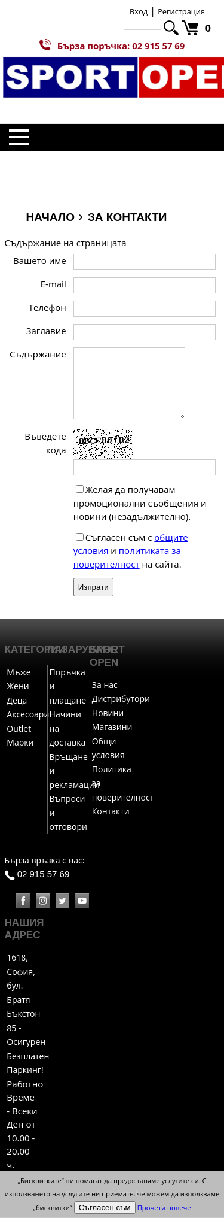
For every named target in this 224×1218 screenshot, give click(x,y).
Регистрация (181, 11)
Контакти (111, 811)
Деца (17, 701)
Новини (108, 713)
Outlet (19, 729)
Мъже (18, 672)
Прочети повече (164, 1207)
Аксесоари (28, 714)
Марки (20, 743)
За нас (105, 685)
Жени (18, 686)
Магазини (112, 727)
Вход (139, 11)
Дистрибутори (121, 699)
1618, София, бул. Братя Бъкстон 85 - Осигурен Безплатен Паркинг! (28, 1014)
